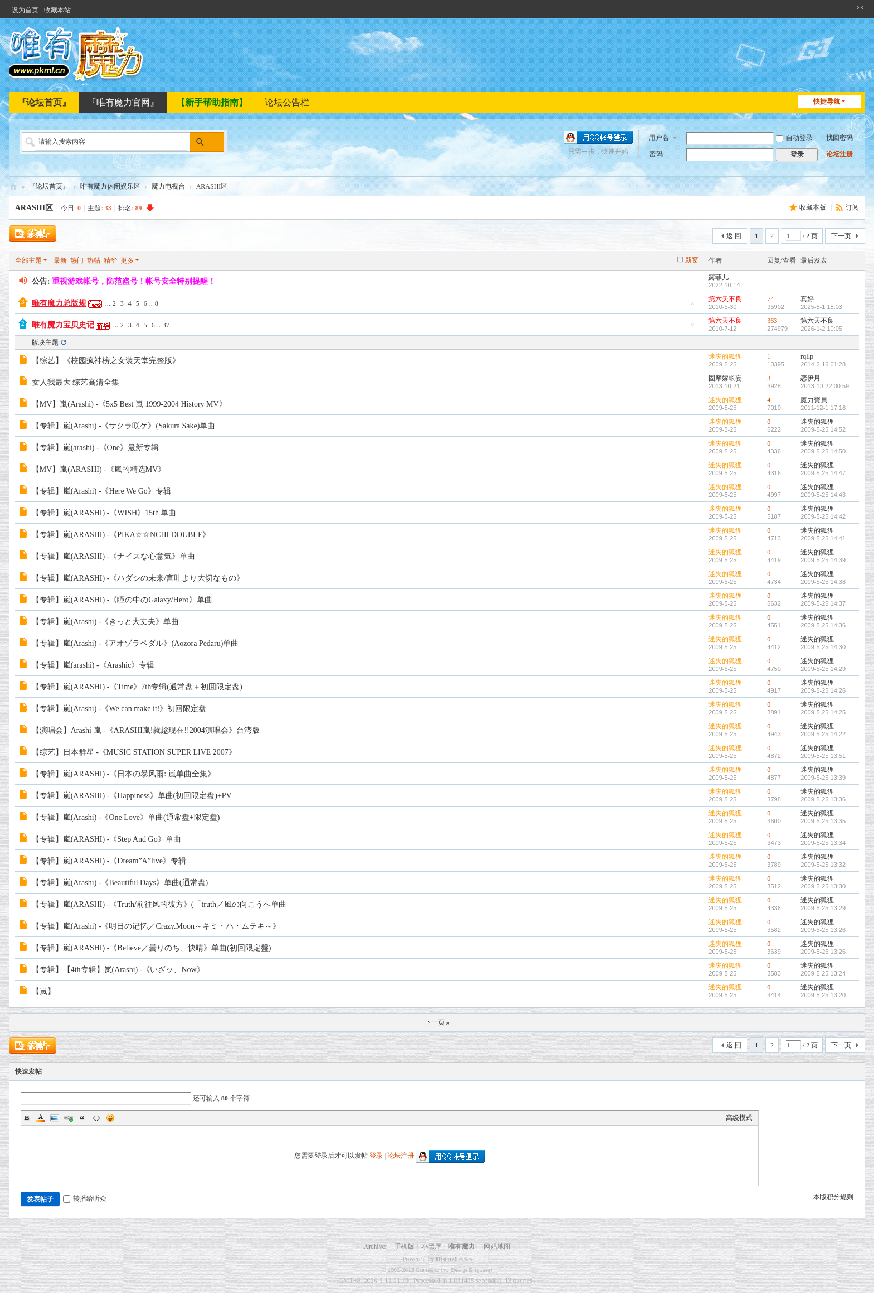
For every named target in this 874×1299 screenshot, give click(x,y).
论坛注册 (839, 154)
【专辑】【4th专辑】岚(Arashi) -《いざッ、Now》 (118, 969)
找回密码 (839, 138)
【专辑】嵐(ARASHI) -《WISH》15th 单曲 (104, 513)
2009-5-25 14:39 (823, 560)
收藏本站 (57, 10)
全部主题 (28, 260)
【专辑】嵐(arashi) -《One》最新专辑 (95, 447)
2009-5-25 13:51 (823, 755)
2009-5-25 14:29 (823, 668)
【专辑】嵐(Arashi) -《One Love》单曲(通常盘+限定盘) (126, 817)
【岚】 (43, 991)
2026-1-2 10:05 (821, 328)
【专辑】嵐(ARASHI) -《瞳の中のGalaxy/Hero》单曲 (122, 600)
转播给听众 (84, 1199)
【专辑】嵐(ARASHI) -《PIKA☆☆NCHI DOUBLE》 (121, 534)
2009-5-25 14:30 (823, 647)
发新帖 (31, 234)
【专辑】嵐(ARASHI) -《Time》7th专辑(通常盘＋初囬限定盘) (137, 687)
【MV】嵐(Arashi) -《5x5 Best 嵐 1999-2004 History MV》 (129, 404)
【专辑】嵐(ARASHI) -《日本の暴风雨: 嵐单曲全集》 (123, 774)
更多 (127, 260)
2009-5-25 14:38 (823, 581)
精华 (110, 260)
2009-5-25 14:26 (823, 690)
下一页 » (437, 1022)
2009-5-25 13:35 (823, 821)
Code (96, 1117)
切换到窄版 (860, 8)
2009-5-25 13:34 (823, 842)
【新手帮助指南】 (211, 102)
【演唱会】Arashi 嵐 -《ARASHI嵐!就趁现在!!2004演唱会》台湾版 (146, 730)
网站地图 (497, 1246)
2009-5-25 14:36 (823, 625)
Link (68, 1117)
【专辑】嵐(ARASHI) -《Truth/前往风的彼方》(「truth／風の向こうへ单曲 (159, 904)
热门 (77, 260)
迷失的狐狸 (725, 356)
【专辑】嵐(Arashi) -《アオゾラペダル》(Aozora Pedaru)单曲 (135, 643)
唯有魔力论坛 (13, 186)
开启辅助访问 (849, 8)
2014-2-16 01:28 (823, 364)
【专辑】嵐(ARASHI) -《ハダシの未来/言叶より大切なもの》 (138, 578)
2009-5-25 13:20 (823, 995)
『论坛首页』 (44, 102)
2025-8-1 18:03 (821, 306)
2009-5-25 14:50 (823, 451)
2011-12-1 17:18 (823, 407)
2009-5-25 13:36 (823, 799)
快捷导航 (826, 101)
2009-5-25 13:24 (823, 973)
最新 (60, 260)
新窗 (691, 260)
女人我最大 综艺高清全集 (76, 382)
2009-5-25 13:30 (823, 886)
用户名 (659, 137)
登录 (376, 1156)
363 (772, 321)
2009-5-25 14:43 (823, 494)
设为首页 (25, 10)
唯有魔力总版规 (59, 303)
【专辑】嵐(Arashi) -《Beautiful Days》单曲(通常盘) (120, 882)
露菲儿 (718, 277)
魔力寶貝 (813, 400)
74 (770, 299)
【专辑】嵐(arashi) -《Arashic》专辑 (93, 665)
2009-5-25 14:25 (823, 712)
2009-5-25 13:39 (823, 777)
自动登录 (794, 138)
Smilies (110, 1117)
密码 (656, 154)
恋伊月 (810, 378)
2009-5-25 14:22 (823, 734)
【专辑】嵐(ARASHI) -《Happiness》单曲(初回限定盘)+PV (132, 795)
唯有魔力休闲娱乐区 (110, 186)
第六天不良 (725, 299)
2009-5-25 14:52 (823, 429)
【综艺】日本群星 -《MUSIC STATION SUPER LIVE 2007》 (134, 752)
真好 (807, 299)
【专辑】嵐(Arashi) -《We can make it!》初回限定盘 (119, 708)
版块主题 (45, 342)
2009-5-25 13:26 (823, 929)
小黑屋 (431, 1246)
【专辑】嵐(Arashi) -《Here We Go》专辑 (101, 491)
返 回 (733, 236)
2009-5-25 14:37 (823, 603)
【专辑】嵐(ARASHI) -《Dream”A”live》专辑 (109, 861)
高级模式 (739, 1118)
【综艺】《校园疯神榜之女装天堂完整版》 (106, 360)
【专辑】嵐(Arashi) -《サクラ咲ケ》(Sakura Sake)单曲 (124, 426)
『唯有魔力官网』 (123, 102)
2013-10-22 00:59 (824, 386)
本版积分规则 (833, 1197)
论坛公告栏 (287, 102)
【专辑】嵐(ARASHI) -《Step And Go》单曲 (106, 839)
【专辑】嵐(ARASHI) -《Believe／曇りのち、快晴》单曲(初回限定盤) (151, 948)
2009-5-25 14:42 (823, 516)
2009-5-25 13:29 (823, 908)
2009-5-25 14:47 (823, 473)
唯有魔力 (461, 1246)
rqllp (806, 356)
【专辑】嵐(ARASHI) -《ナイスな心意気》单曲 (114, 556)
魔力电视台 (168, 186)
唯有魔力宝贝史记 (63, 325)
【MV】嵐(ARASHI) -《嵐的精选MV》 (99, 469)
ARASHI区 (34, 208)
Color (40, 1117)
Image (54, 1117)
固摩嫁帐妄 (725, 378)
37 (166, 325)
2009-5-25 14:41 (823, 538)
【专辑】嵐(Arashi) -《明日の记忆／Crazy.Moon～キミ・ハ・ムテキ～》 (156, 926)
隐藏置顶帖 (692, 306)
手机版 (404, 1246)
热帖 (93, 260)
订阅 (852, 207)
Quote (82, 1117)
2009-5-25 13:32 (823, 864)
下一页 (841, 236)
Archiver (375, 1246)
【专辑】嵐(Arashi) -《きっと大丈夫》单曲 (105, 621)
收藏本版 (813, 207)
